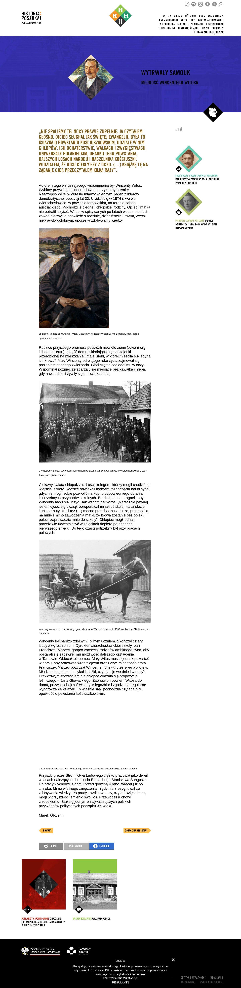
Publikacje (196, 24)
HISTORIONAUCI (214, 24)
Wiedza (167, 16)
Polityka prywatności (192, 977)
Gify (192, 20)
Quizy (184, 20)
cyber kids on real (211, 982)
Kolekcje (182, 24)
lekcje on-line (167, 28)
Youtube (132, 768)
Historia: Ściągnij (188, 28)
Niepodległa (167, 24)
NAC (62, 475)
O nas (201, 16)
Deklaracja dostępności (208, 32)
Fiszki (205, 28)
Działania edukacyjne (210, 20)
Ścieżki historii (168, 20)
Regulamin (217, 977)
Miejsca (178, 16)
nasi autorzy (215, 16)
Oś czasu (190, 16)
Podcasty (217, 28)
